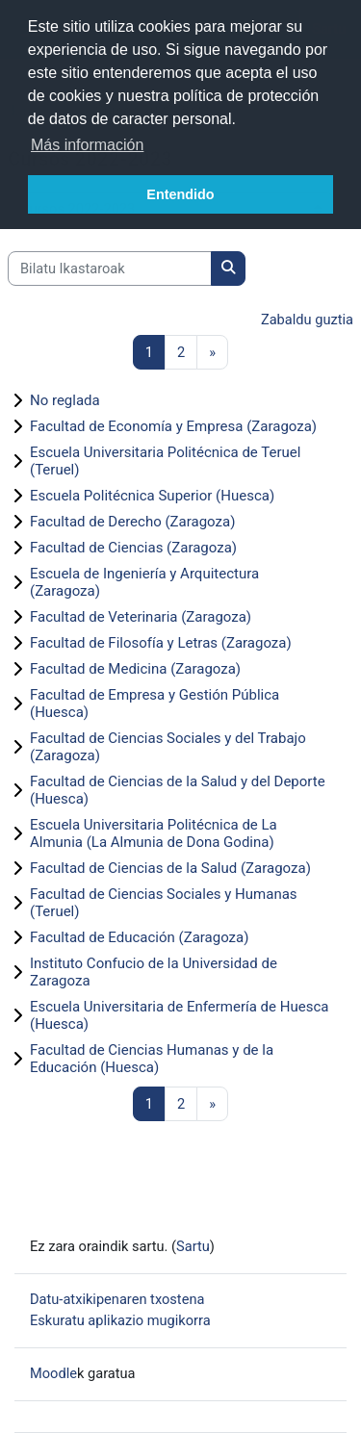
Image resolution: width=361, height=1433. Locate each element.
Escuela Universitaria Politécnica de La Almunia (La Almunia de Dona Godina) (153, 833)
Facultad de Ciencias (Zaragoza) (133, 547)
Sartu (193, 1246)
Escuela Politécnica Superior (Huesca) (152, 495)
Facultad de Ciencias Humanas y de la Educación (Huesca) (151, 1058)
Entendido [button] (180, 194)
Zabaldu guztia (307, 319)
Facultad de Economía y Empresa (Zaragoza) (173, 426)
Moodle (53, 1373)
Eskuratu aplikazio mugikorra (120, 1320)
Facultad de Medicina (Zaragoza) (135, 669)
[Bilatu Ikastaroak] (110, 268)
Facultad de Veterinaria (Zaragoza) (140, 617)
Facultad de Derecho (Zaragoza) (132, 521)
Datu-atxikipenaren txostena (117, 1299)
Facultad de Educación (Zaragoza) (139, 937)
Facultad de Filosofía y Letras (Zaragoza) (161, 643)
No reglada (65, 400)
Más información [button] (87, 145)
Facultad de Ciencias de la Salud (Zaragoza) (170, 868)
